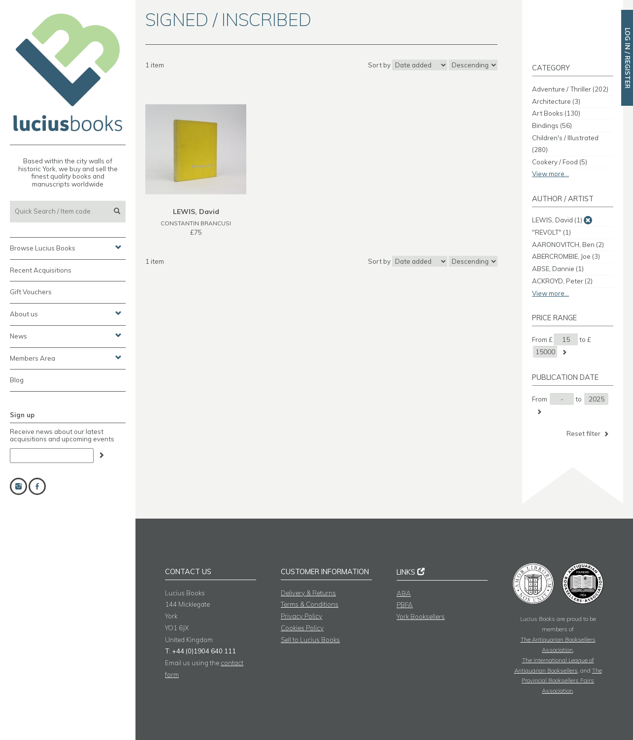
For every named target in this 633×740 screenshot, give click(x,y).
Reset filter (588, 434)
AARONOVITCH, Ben (568, 244)
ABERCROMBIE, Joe (566, 256)
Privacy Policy (301, 616)
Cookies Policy (302, 628)
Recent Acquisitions (40, 270)
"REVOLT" (551, 232)
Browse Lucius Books (66, 247)
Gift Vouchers (31, 292)
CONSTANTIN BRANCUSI (196, 223)
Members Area (66, 357)
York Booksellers (421, 616)
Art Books (556, 113)
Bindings (552, 125)
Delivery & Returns (308, 593)
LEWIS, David (557, 220)
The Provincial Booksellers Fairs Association (562, 681)
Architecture (556, 101)
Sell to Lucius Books (310, 640)
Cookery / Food (559, 162)
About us (66, 313)
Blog (17, 380)
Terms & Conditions (309, 604)
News (66, 335)
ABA (404, 593)
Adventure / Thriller (570, 89)
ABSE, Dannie (558, 269)
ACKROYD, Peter (562, 281)
